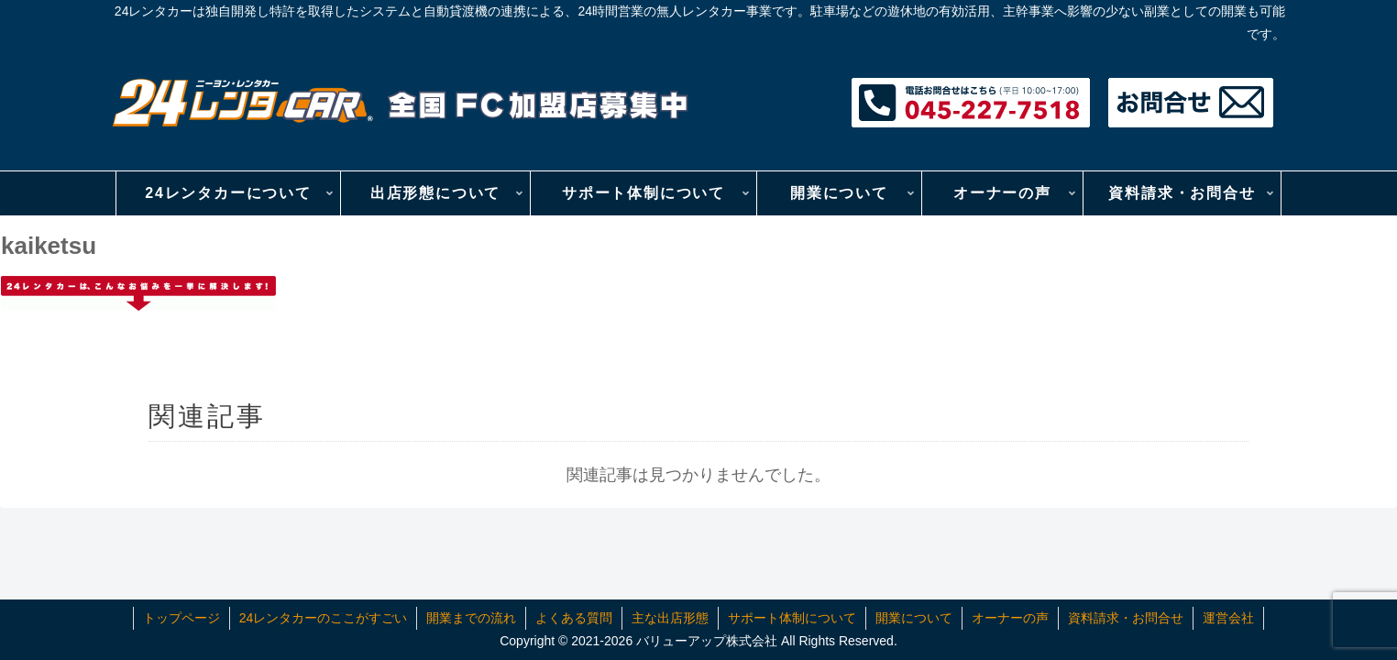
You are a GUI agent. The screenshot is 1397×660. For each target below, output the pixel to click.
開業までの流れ (471, 617)
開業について (913, 617)
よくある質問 (573, 617)
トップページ (181, 617)
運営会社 (1228, 617)
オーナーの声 (1010, 617)
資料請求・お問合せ (1125, 617)
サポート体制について (792, 617)
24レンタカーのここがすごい (323, 617)
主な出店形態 (670, 617)
